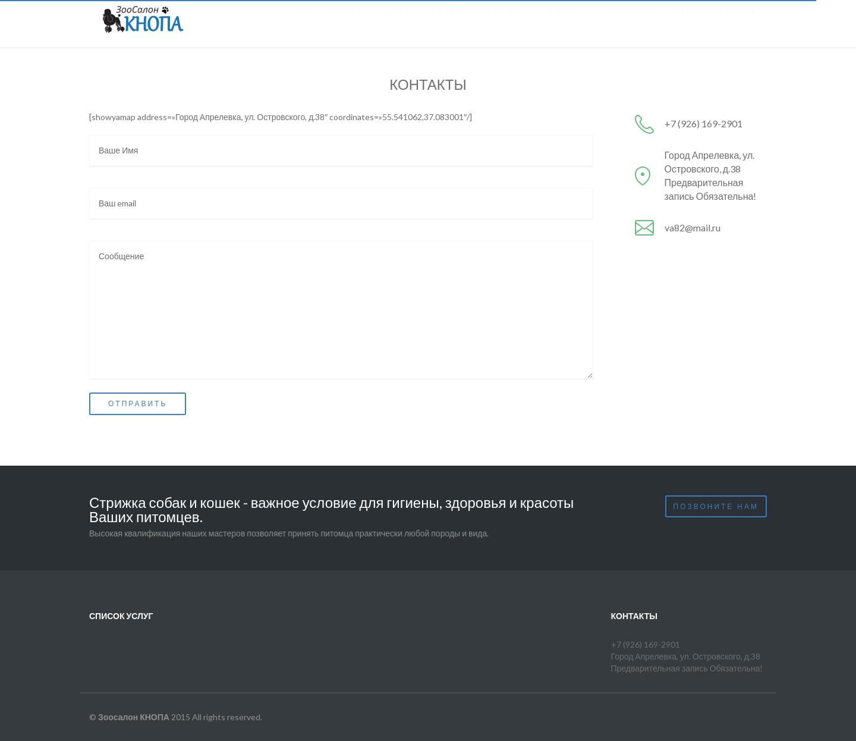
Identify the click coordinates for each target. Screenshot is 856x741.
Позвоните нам (716, 506)
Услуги (564, 24)
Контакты (629, 24)
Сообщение (341, 310)
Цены (396, 24)
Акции (346, 24)
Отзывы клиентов (714, 24)
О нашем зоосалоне (477, 24)
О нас (297, 24)
